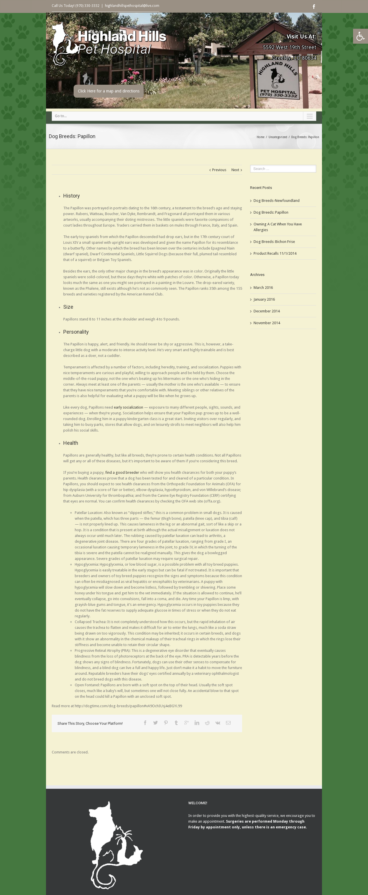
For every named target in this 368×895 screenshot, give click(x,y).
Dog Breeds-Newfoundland (277, 200)
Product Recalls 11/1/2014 (275, 253)
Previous (219, 170)
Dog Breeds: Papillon (271, 212)
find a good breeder (122, 472)
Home (260, 137)
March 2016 (263, 287)
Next (235, 170)
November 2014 (267, 323)
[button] (360, 36)
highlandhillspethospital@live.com (132, 6)
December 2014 (267, 311)
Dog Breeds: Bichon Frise (274, 241)
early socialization (128, 407)
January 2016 (264, 299)
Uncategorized (278, 137)
